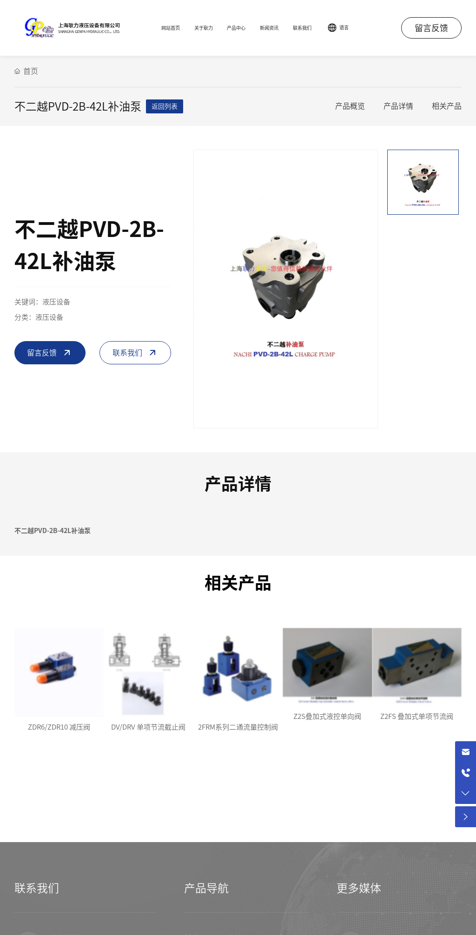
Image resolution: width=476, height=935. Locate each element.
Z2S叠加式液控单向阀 (327, 716)
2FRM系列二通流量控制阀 (238, 727)
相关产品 (447, 106)
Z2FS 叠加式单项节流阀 (416, 716)
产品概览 (350, 106)
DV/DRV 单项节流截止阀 (148, 727)
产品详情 (398, 106)
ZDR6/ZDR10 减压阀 (59, 727)
